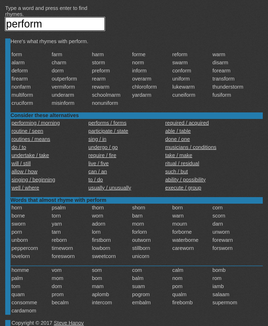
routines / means (31, 139)
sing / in (97, 139)
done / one (177, 139)
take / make (178, 155)
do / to (19, 147)
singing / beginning (33, 179)
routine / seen (27, 131)
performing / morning (36, 123)
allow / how (24, 171)
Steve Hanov (69, 323)
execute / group (183, 188)
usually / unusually (109, 188)
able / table (178, 131)
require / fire (102, 155)
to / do (95, 179)
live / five (98, 163)
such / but (176, 171)
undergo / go (103, 147)
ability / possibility (185, 179)
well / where (25, 188)
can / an (97, 171)
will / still (21, 163)
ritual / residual (182, 163)
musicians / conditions (190, 147)
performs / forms (107, 123)
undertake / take (30, 155)
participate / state (108, 131)
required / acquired (187, 123)
